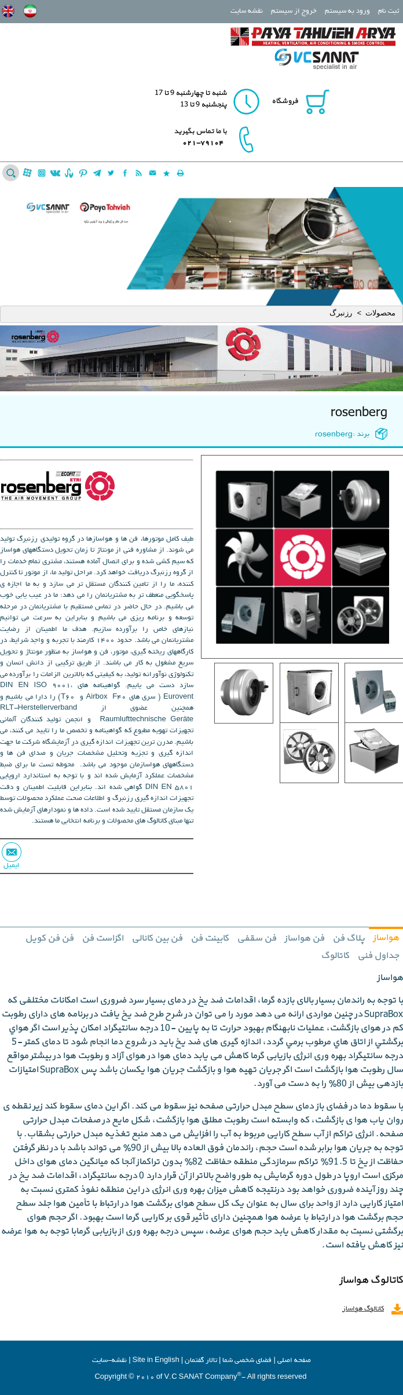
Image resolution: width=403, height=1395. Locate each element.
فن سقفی (256, 938)
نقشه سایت (246, 11)
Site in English (156, 1360)
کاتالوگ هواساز (363, 1309)
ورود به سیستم (347, 11)
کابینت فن (209, 938)
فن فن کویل (49, 938)
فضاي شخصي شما (247, 1360)
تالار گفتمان (201, 1360)
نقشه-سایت (109, 1360)
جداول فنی (378, 956)
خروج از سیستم (294, 11)
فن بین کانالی (156, 938)
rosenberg (359, 412)
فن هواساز (304, 938)
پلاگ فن (348, 938)
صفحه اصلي (294, 1360)
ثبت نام (388, 11)
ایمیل (11, 865)
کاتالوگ (335, 956)
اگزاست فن (102, 938)
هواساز (386, 938)
